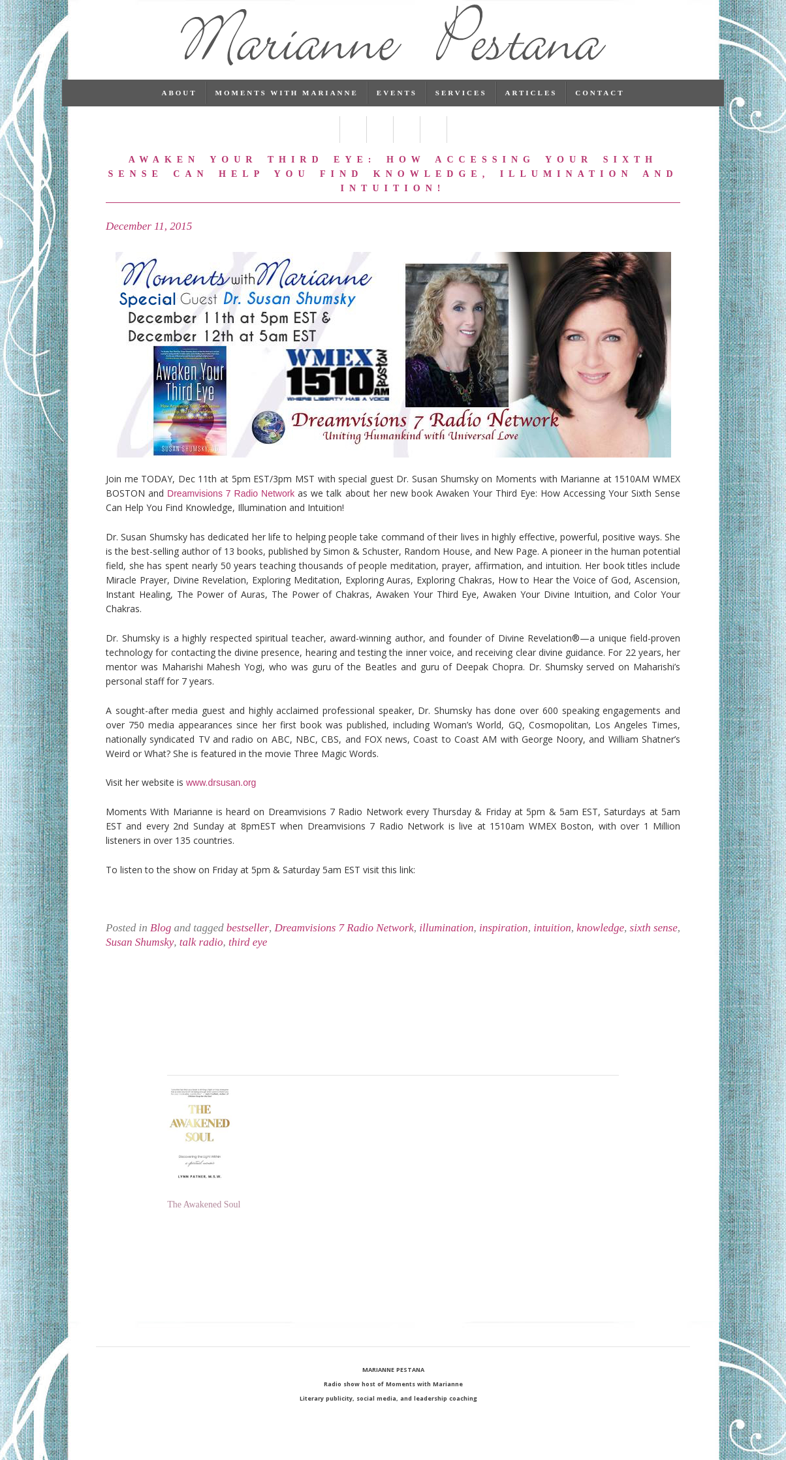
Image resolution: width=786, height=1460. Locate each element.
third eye (247, 957)
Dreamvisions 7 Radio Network (230, 508)
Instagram (433, 144)
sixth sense (654, 943)
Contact (599, 108)
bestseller (248, 943)
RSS (460, 144)
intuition (552, 943)
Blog (160, 943)
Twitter (352, 144)
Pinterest (406, 144)
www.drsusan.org (221, 797)
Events (397, 108)
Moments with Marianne (286, 108)
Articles (531, 108)
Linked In (379, 144)
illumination (446, 943)
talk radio (201, 957)
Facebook (326, 144)
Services (461, 108)
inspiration (503, 943)
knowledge (600, 943)
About (178, 108)
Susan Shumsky (140, 957)
